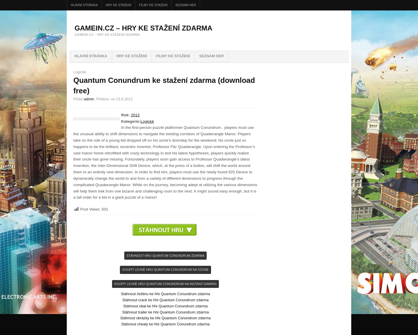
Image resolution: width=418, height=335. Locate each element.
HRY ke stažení (118, 5)
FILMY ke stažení (153, 5)
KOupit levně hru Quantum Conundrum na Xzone (165, 269)
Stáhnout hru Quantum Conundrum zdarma (166, 255)
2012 (135, 115)
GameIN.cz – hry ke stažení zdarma (143, 28)
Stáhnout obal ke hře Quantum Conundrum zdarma (165, 306)
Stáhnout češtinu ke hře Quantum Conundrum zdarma (165, 294)
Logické (79, 72)
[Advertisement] (165, 244)
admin (89, 99)
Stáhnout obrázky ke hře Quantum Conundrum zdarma (165, 318)
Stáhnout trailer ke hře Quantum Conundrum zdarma (165, 312)
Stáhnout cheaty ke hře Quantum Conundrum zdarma (165, 324)
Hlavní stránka (84, 5)
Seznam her (185, 5)
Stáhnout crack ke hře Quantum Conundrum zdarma (165, 300)
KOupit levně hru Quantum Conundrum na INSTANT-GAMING (165, 284)
